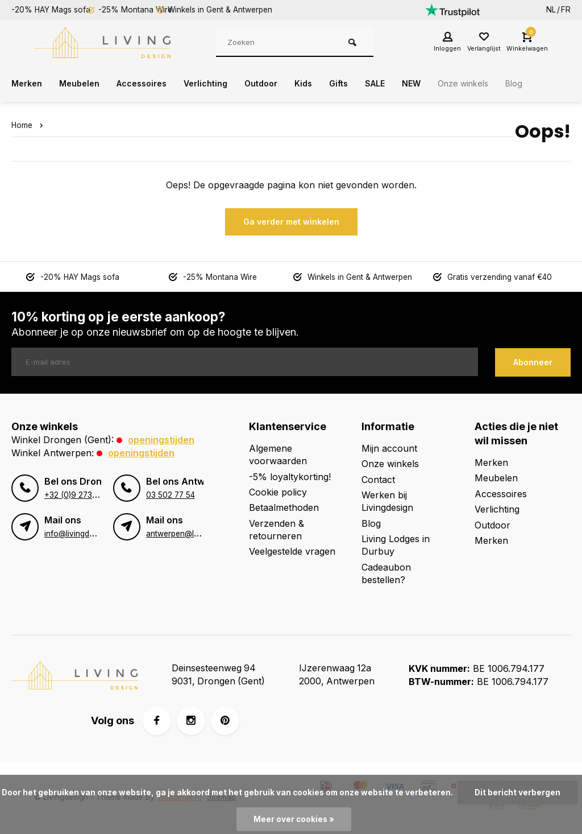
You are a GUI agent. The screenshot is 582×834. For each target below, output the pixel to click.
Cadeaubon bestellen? (386, 573)
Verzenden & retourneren (276, 529)
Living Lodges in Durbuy (395, 544)
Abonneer (532, 361)
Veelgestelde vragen (292, 550)
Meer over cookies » (293, 819)
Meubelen (85, 83)
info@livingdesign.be (81, 531)
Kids (328, 83)
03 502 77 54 (170, 492)
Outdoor (282, 83)
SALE (404, 83)
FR (566, 9)
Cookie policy (278, 491)
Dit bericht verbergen (517, 792)
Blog (554, 83)
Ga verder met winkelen (291, 221)
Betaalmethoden (284, 507)
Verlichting (222, 83)
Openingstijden (161, 439)
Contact (378, 478)
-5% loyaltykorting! (290, 475)
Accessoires (152, 83)
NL (551, 9)
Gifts (365, 83)
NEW (443, 83)
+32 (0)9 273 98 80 (80, 492)
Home (29, 125)
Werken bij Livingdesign (387, 501)
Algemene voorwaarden (278, 454)
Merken (28, 83)
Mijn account (389, 447)
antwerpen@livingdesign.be (196, 531)
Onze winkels (499, 83)
